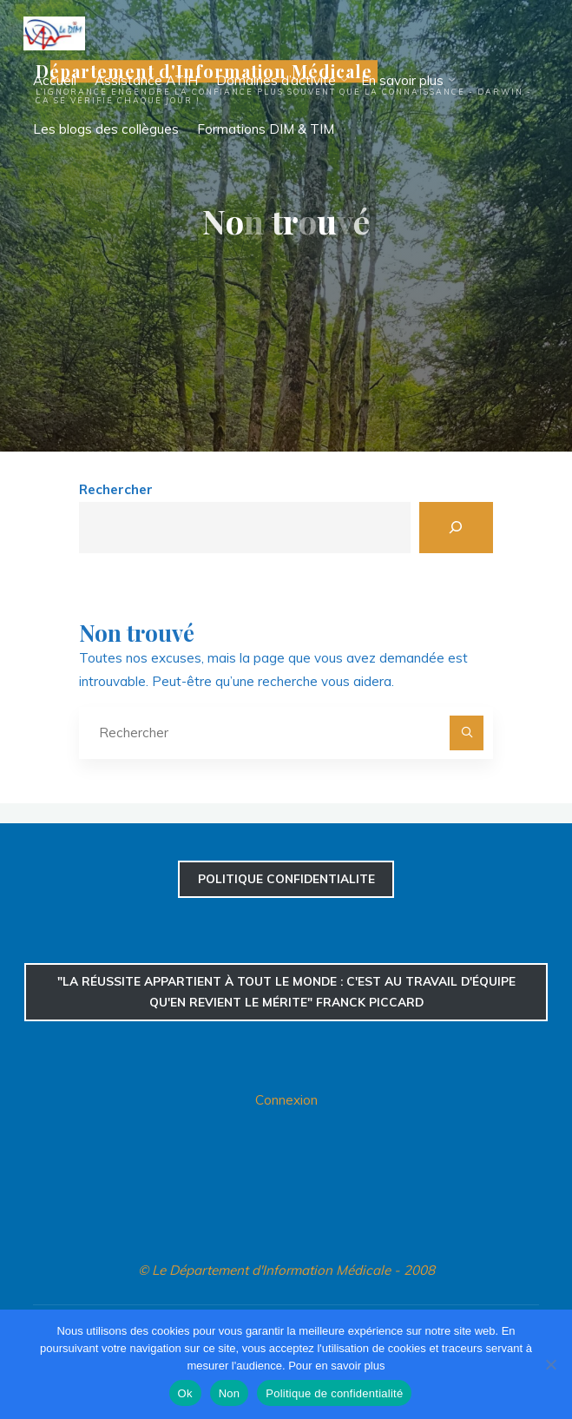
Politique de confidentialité (334, 1393)
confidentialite (286, 878)
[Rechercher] (456, 527)
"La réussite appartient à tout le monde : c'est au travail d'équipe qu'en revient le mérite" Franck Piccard (286, 992)
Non (229, 1393)
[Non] (550, 1364)
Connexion (286, 1100)
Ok (185, 1393)
